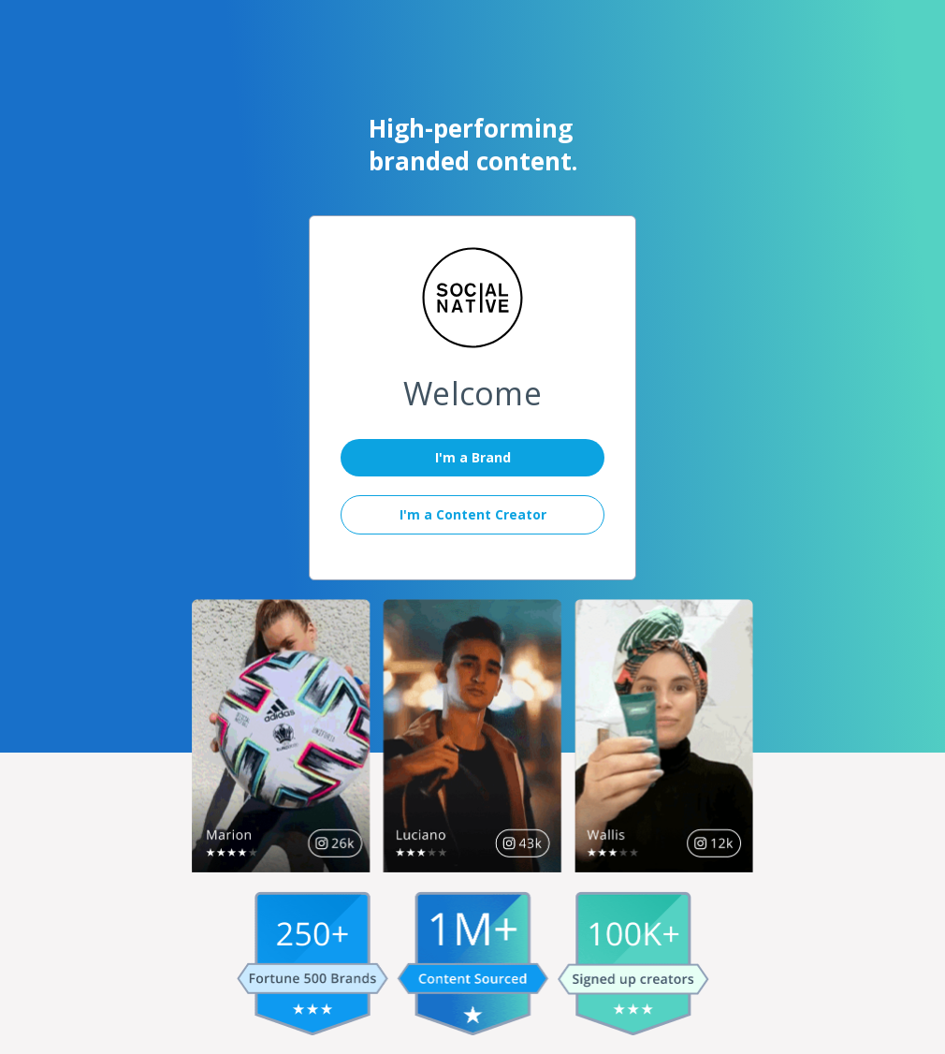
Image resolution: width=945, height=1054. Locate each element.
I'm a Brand (473, 457)
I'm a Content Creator (473, 514)
